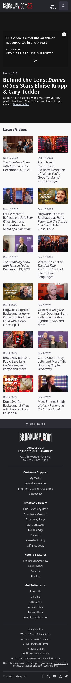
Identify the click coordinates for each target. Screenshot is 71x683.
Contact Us (34, 447)
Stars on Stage (35, 524)
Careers (35, 596)
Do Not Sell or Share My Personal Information (35, 658)
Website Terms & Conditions (35, 634)
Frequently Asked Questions (35, 488)
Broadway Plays (35, 519)
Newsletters (35, 612)
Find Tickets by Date (35, 509)
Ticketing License (36, 648)
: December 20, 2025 (16, 166)
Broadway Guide (35, 483)
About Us (35, 591)
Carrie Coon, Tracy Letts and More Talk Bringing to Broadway (52, 363)
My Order (35, 478)
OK (35, 60)
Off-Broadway (35, 545)
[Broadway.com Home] (17, 6)
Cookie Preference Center (35, 653)
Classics (35, 535)
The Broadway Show (35, 560)
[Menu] (53, 6)
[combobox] (62, 5)
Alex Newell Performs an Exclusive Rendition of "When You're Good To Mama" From (51, 171)
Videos (35, 571)
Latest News (35, 565)
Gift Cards (35, 602)
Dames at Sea (21, 104)
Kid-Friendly (35, 530)
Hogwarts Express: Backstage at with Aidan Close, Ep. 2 (52, 221)
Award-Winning (35, 540)
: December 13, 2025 (16, 265)
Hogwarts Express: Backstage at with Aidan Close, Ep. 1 (17, 317)
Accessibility (35, 607)
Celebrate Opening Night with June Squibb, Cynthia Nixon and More (53, 317)
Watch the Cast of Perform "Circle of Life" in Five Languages (50, 269)
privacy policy (60, 663)
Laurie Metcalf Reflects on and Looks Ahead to (18, 221)
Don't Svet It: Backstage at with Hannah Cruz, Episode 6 (16, 407)
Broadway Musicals (36, 514)
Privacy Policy (35, 629)
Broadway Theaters (35, 617)
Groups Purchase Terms (35, 643)
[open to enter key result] (63, 5)
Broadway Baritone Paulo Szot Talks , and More (16, 363)
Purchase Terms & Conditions (35, 639)
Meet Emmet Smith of (51, 405)
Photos (35, 576)
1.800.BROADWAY (41, 451)
